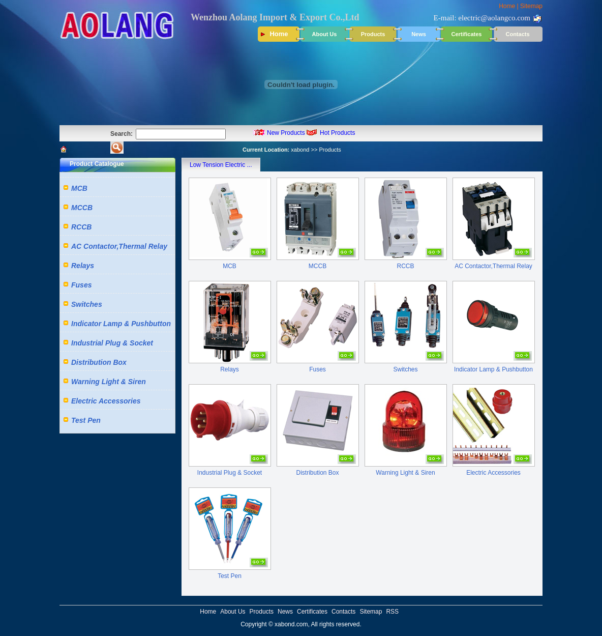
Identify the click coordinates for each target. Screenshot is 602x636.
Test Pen (86, 420)
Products (373, 34)
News (418, 34)
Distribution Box (99, 362)
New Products (286, 132)
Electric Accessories (105, 401)
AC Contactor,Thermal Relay (119, 246)
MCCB (82, 208)
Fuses (81, 285)
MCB (79, 188)
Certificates (467, 34)
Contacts (517, 34)
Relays (82, 266)
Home (507, 6)
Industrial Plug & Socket (112, 343)
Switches (86, 304)
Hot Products (337, 132)
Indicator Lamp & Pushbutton (121, 324)
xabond (300, 150)
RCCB (81, 227)
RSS (392, 611)
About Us (324, 34)
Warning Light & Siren (108, 382)
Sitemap (531, 6)
